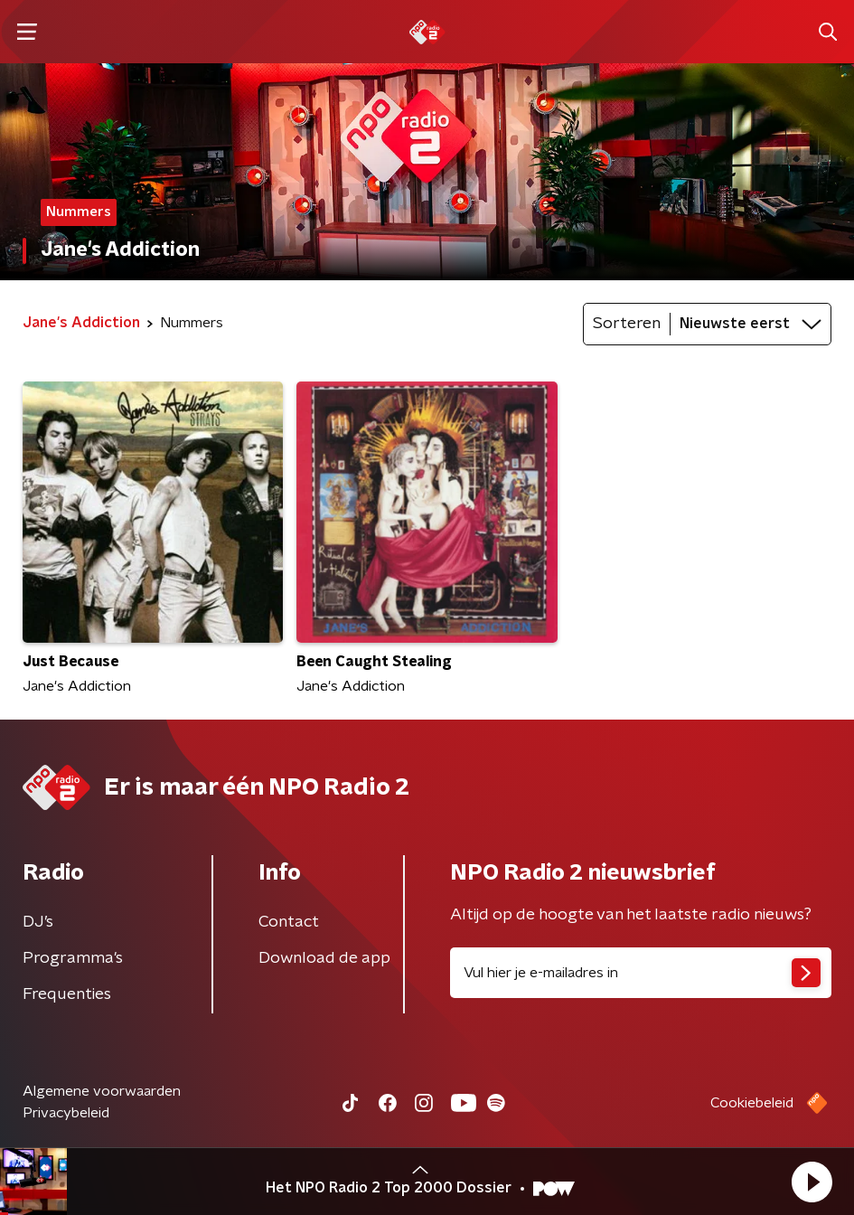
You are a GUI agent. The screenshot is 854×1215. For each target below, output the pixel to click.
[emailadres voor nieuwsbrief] (641, 972)
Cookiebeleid (751, 1103)
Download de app (324, 958)
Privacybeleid (66, 1113)
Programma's (73, 958)
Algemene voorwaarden (102, 1091)
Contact (288, 922)
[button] (811, 1181)
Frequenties (67, 994)
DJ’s (38, 922)
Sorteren (627, 324)
